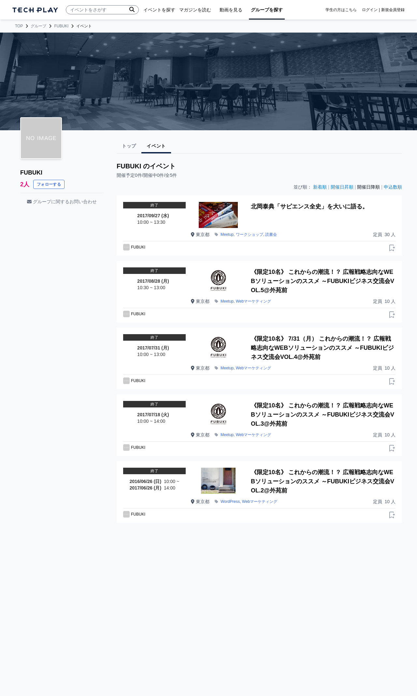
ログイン (370, 9)
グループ (38, 26)
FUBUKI (61, 26)
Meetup (227, 234)
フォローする (49, 184)
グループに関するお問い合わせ (62, 201)
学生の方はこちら (341, 9)
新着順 (320, 187)
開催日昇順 (342, 187)
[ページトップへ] (35, 9)
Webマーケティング (253, 301)
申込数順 (393, 187)
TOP (19, 26)
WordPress (230, 501)
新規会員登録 (393, 9)
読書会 (271, 234)
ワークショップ (249, 234)
